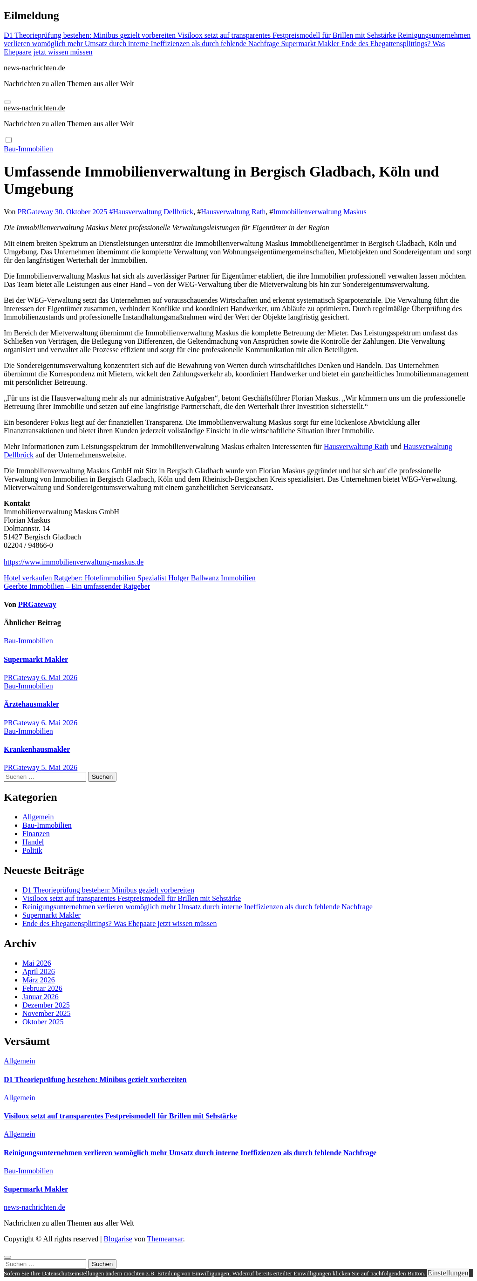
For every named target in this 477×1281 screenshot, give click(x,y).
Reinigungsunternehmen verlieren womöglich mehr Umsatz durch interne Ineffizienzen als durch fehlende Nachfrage (197, 907)
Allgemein (38, 817)
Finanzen (36, 834)
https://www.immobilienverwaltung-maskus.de (73, 562)
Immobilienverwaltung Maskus (319, 212)
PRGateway (35, 212)
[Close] (7, 1257)
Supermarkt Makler (36, 659)
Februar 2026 (42, 988)
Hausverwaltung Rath (233, 212)
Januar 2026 (40, 997)
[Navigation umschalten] (7, 102)
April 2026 (38, 971)
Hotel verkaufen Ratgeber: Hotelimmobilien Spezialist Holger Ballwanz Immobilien (130, 578)
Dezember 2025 (46, 1005)
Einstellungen (448, 1273)
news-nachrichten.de (34, 68)
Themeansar (165, 1239)
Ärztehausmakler (31, 704)
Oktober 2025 (42, 1022)
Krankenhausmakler (37, 749)
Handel (33, 842)
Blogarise (117, 1239)
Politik (32, 850)
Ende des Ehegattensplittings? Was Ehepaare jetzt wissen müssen (119, 923)
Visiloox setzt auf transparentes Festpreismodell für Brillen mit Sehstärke (131, 898)
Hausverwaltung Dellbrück (153, 212)
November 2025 (46, 1013)
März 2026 (38, 980)
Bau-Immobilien (28, 149)
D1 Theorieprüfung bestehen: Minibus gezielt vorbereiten (108, 890)
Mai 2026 (36, 963)
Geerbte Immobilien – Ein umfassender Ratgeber (77, 586)
